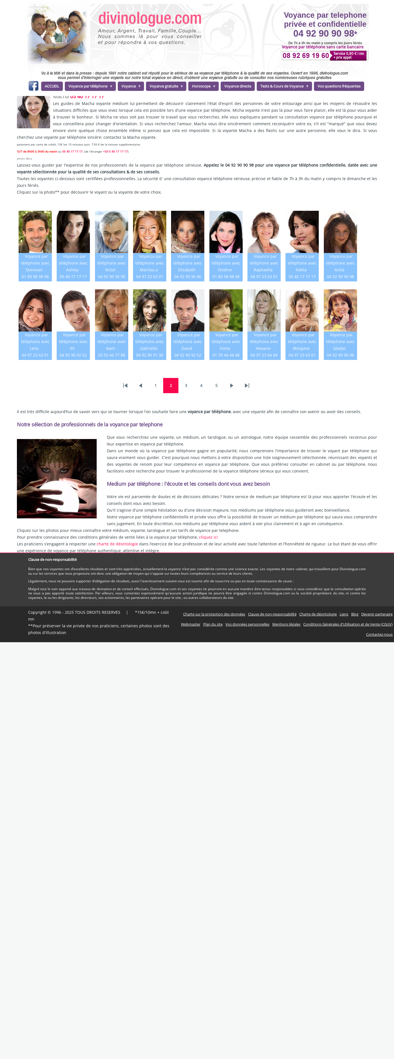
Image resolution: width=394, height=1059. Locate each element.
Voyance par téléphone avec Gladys (340, 341)
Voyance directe (237, 86)
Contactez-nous (379, 634)
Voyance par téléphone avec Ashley (73, 263)
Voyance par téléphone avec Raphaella (264, 263)
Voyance (129, 87)
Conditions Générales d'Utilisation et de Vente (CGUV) (348, 624)
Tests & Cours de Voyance (283, 87)
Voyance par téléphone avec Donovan (35, 263)
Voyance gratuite (165, 87)
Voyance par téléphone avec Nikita (302, 263)
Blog (354, 614)
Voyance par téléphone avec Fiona (226, 341)
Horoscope (202, 87)
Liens (344, 614)
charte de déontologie (117, 544)
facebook (33, 86)
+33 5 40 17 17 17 (115, 151)
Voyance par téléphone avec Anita (340, 263)
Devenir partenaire (377, 614)
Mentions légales (286, 624)
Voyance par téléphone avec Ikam (111, 341)
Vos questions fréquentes (339, 86)
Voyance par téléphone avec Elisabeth (187, 263)
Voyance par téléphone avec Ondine (226, 263)
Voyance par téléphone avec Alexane (264, 341)
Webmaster (190, 624)
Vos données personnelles (247, 624)
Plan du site (213, 624)
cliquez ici (208, 537)
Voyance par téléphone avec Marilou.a (149, 263)
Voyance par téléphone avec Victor (111, 263)
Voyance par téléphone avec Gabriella (149, 341)
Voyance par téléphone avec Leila (35, 341)
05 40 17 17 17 (87, 96)
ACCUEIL (52, 86)
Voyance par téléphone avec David (187, 341)
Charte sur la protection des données (214, 614)
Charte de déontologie (318, 614)
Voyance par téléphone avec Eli (73, 341)
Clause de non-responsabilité (272, 614)
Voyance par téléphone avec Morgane (302, 341)
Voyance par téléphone (89, 87)
